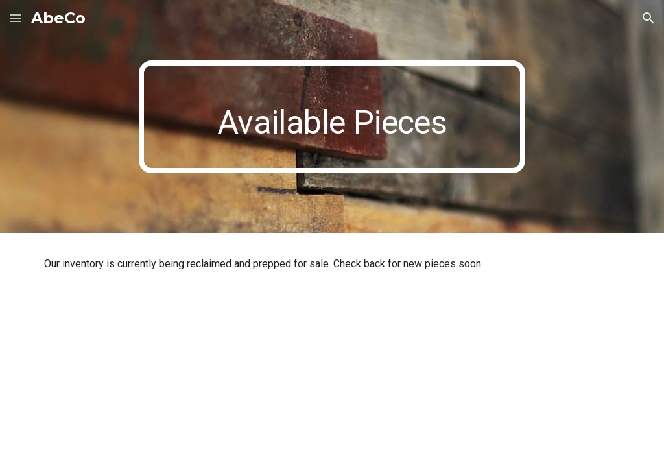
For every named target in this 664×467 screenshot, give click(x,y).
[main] (332, 116)
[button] (15, 18)
